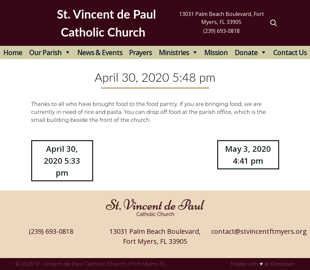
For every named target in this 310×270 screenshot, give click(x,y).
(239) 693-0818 (221, 31)
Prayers (140, 52)
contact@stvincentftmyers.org (259, 231)
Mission (216, 52)
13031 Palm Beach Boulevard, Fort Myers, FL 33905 (221, 18)
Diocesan (282, 264)
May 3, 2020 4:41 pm (248, 154)
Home (12, 52)
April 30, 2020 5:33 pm (62, 160)
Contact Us (290, 52)
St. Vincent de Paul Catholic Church (80, 264)
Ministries (174, 52)
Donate (246, 52)
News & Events (99, 52)
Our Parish (45, 52)
